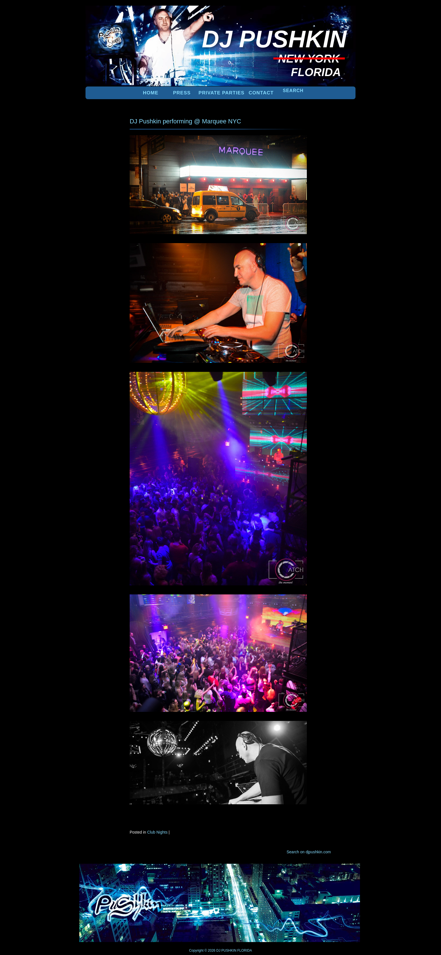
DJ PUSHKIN (226, 950)
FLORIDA (244, 950)
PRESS (182, 92)
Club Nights (157, 832)
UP (336, 873)
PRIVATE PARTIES (221, 92)
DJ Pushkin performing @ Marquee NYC (185, 121)
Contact (261, 92)
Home (150, 92)
